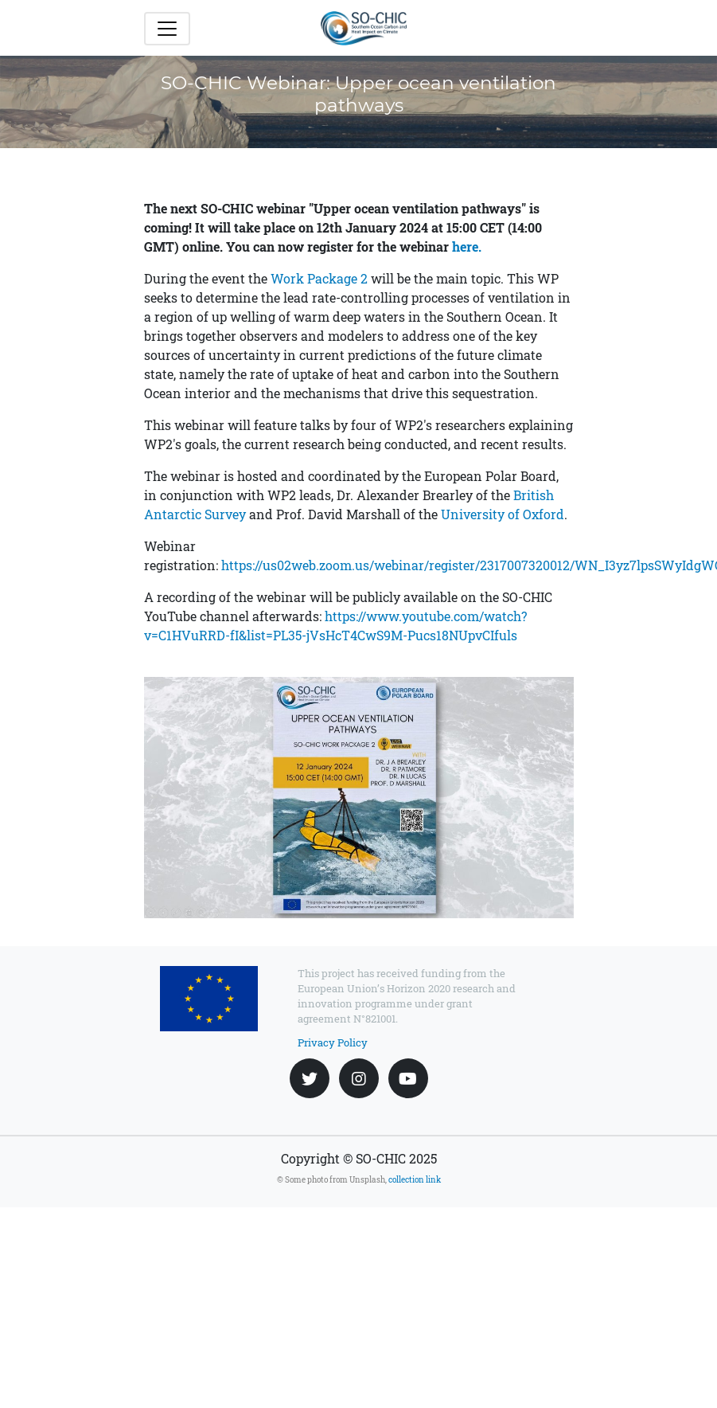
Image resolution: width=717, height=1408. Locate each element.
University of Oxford (502, 514)
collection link (414, 1180)
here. (466, 246)
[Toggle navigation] (167, 28)
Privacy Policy (333, 1042)
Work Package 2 (319, 278)
